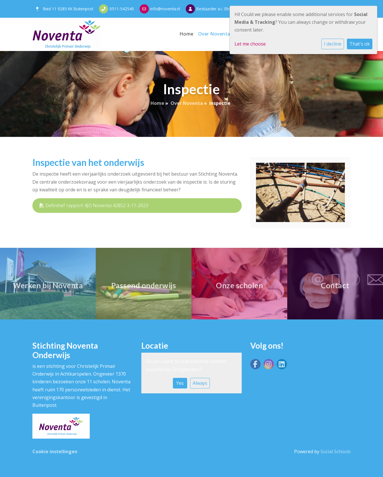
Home (186, 34)
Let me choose (250, 44)
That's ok (359, 44)
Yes (180, 383)
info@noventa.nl (165, 8)
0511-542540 (122, 8)
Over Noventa (215, 34)
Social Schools (336, 451)
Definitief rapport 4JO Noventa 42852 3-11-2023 (94, 205)
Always (200, 383)
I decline (332, 44)
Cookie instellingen (54, 451)
